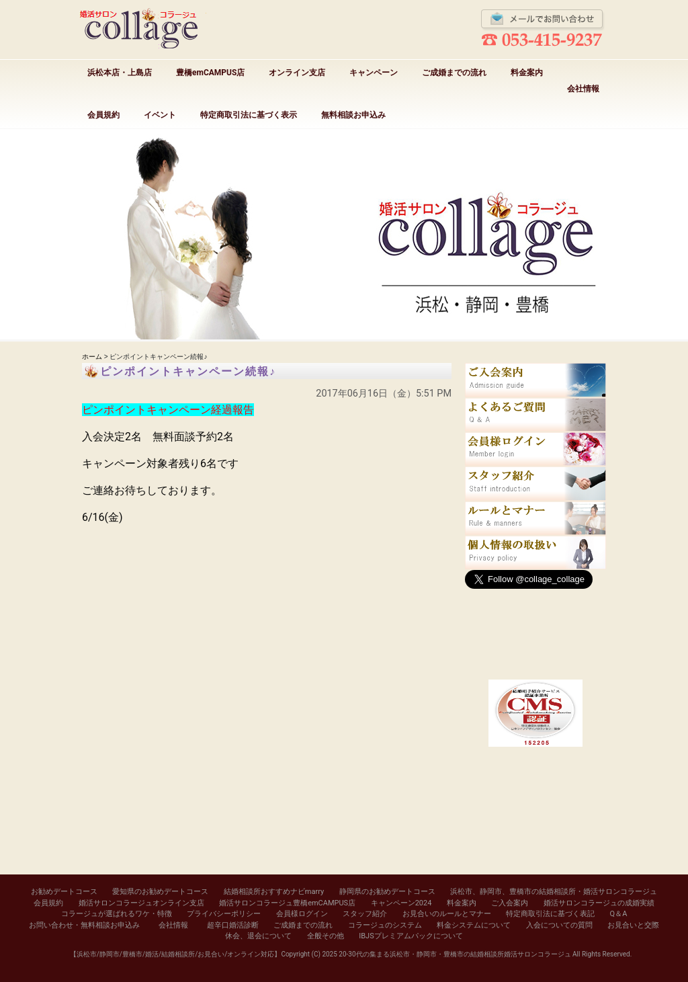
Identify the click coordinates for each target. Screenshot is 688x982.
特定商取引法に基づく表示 (248, 115)
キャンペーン (373, 72)
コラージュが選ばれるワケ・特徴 (116, 913)
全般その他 (325, 936)
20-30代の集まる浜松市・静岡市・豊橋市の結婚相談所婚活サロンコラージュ (454, 954)
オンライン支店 (297, 72)
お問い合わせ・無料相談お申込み (84, 925)
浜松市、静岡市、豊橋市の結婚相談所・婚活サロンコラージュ (553, 891)
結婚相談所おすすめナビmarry (274, 891)
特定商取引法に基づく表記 (550, 913)
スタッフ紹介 (365, 913)
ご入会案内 (509, 903)
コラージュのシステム (385, 925)
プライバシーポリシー (224, 913)
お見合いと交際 (633, 925)
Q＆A (619, 913)
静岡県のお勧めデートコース (387, 891)
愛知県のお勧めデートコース (160, 891)
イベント (160, 115)
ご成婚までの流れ (454, 72)
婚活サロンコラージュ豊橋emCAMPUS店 (287, 903)
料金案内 (527, 72)
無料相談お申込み (353, 115)
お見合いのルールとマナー (446, 913)
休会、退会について (258, 936)
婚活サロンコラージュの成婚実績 (599, 903)
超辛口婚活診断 (233, 925)
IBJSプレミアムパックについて (410, 936)
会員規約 (103, 115)
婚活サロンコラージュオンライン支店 (141, 903)
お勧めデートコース (64, 891)
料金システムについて (474, 925)
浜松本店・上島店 (119, 72)
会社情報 (583, 88)
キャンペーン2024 (401, 903)
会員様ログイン (302, 913)
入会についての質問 (559, 925)
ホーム (92, 356)
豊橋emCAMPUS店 (210, 72)
